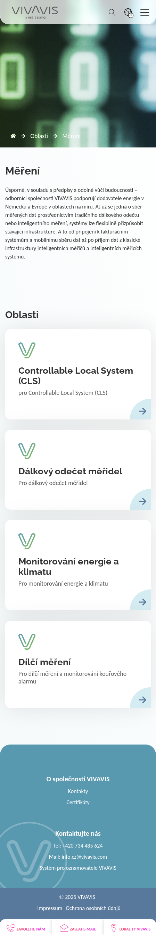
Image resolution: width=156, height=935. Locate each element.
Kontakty (78, 791)
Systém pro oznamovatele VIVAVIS (78, 868)
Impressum (49, 908)
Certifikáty (78, 802)
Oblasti (39, 136)
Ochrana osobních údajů (93, 908)
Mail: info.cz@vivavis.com (78, 856)
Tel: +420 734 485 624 (77, 845)
